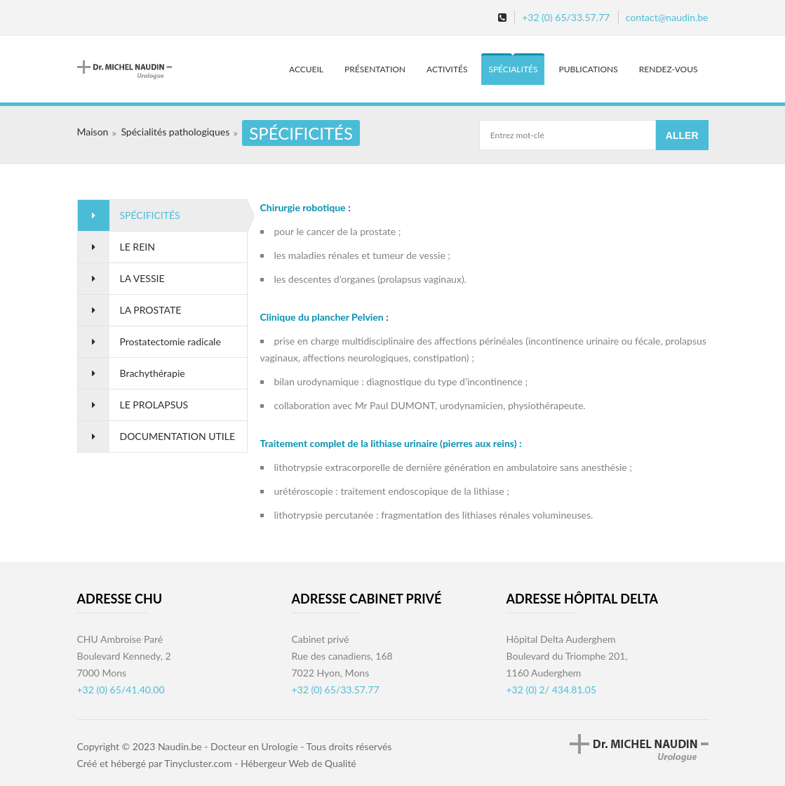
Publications (587, 69)
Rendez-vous (668, 69)
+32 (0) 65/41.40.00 (121, 689)
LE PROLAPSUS (154, 405)
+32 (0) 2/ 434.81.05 (551, 689)
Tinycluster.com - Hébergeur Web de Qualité (260, 763)
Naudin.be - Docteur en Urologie (228, 746)
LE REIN (137, 247)
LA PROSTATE (151, 310)
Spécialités (512, 69)
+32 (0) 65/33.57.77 (566, 17)
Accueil (306, 69)
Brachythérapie (152, 373)
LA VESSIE (142, 278)
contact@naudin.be (667, 17)
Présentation (374, 69)
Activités (447, 69)
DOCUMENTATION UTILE (177, 436)
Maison (93, 132)
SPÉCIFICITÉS (150, 215)
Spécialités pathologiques (175, 132)
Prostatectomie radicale (170, 341)
